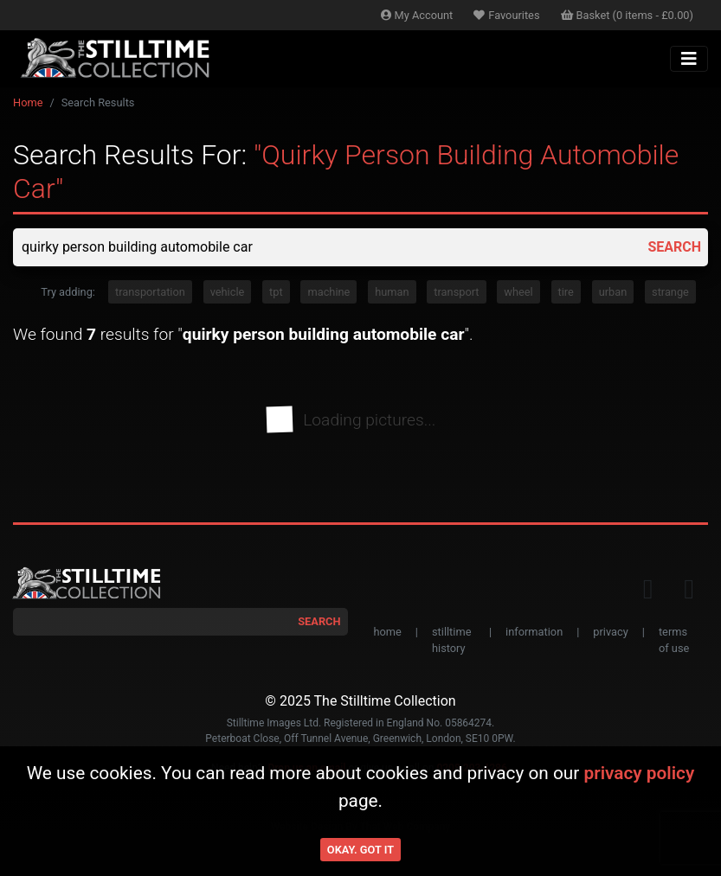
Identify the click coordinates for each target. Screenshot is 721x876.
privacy (610, 631)
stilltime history (451, 640)
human (392, 291)
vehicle (227, 291)
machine (328, 291)
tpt (276, 291)
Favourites (506, 15)
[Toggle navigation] (689, 59)
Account (417, 15)
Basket (627, 15)
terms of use (674, 640)
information (534, 631)
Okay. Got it (360, 849)
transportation (150, 291)
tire (566, 291)
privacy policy (638, 773)
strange (670, 291)
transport (456, 291)
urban (613, 291)
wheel (518, 291)
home (388, 631)
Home (27, 102)
